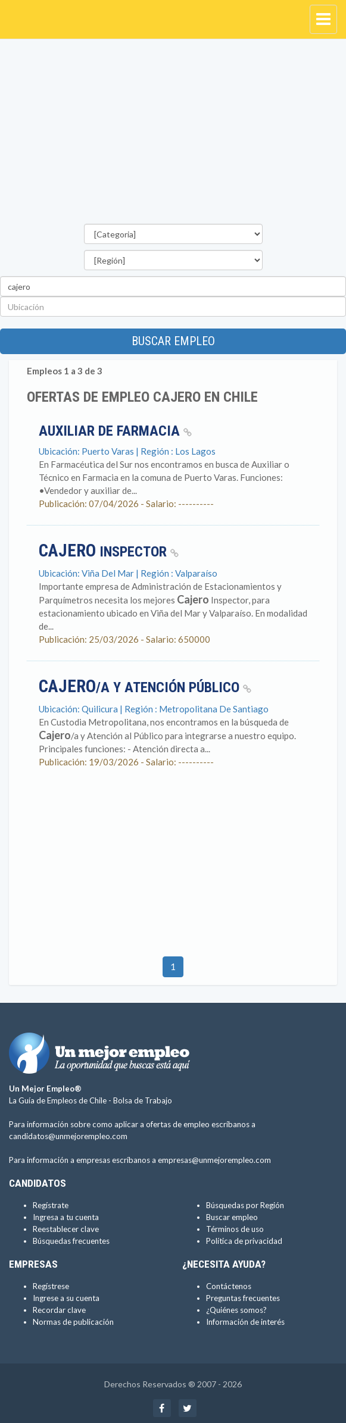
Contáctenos (228, 1286)
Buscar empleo (173, 341)
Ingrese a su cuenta (66, 1298)
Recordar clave (59, 1310)
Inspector (109, 551)
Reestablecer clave (66, 1229)
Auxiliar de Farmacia (115, 431)
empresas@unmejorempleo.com (214, 1160)
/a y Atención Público (145, 687)
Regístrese (51, 1286)
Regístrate (50, 1205)
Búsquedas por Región (245, 1205)
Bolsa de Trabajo (142, 1100)
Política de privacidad (244, 1241)
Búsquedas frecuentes (71, 1241)
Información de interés (245, 1322)
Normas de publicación (73, 1322)
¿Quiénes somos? (236, 1310)
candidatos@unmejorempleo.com (68, 1136)
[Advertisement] (173, 134)
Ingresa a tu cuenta (66, 1217)
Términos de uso (235, 1229)
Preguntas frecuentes (243, 1298)
